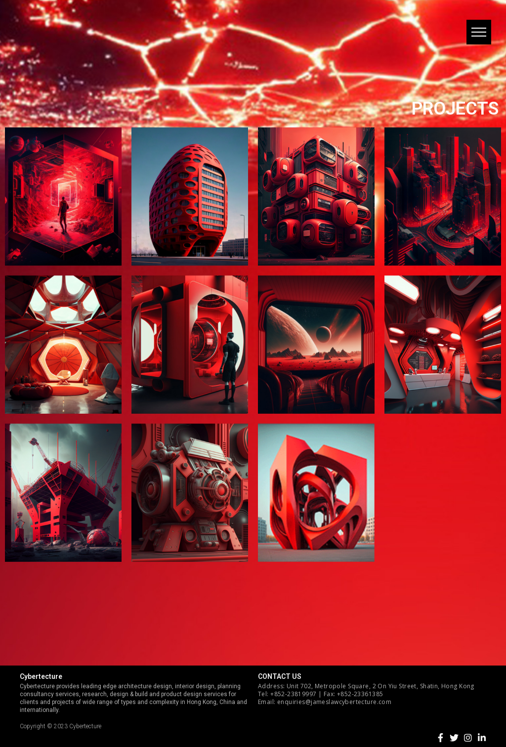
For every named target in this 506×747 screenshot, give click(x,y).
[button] (478, 32)
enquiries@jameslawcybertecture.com (334, 702)
